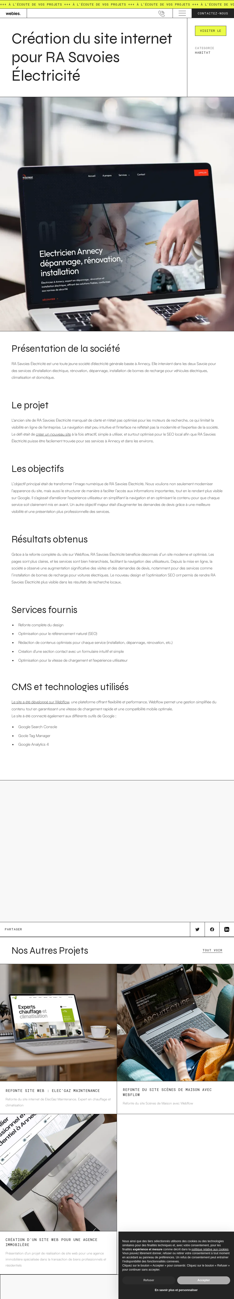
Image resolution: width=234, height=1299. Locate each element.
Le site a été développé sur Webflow (40, 701)
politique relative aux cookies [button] (210, 1249)
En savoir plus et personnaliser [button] (176, 1290)
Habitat (203, 53)
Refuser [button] (148, 1280)
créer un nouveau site (53, 434)
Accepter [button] (203, 1280)
